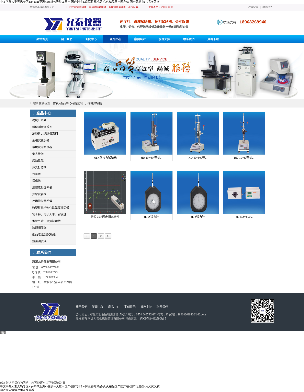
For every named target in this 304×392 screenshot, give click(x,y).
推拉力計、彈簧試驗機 (87, 103)
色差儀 (36, 174)
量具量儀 (38, 153)
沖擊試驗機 (39, 194)
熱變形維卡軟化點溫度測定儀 (50, 207)
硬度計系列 (39, 120)
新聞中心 (97, 306)
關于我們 (81, 306)
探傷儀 (36, 180)
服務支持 (146, 306)
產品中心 (66, 103)
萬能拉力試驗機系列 (45, 133)
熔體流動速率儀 (42, 187)
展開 (3, 332)
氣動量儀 (38, 160)
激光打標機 (39, 167)
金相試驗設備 (40, 140)
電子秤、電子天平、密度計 (49, 214)
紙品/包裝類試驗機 (44, 234)
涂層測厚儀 (39, 227)
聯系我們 (267, 7)
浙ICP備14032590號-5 (152, 318)
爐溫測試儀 (39, 241)
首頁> (56, 103)
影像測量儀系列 (42, 126)
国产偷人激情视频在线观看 (17, 390)
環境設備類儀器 (42, 147)
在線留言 (253, 7)
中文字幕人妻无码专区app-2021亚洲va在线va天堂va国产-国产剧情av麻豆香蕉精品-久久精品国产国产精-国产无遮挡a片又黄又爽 (80, 1)
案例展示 (130, 306)
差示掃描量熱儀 (42, 200)
